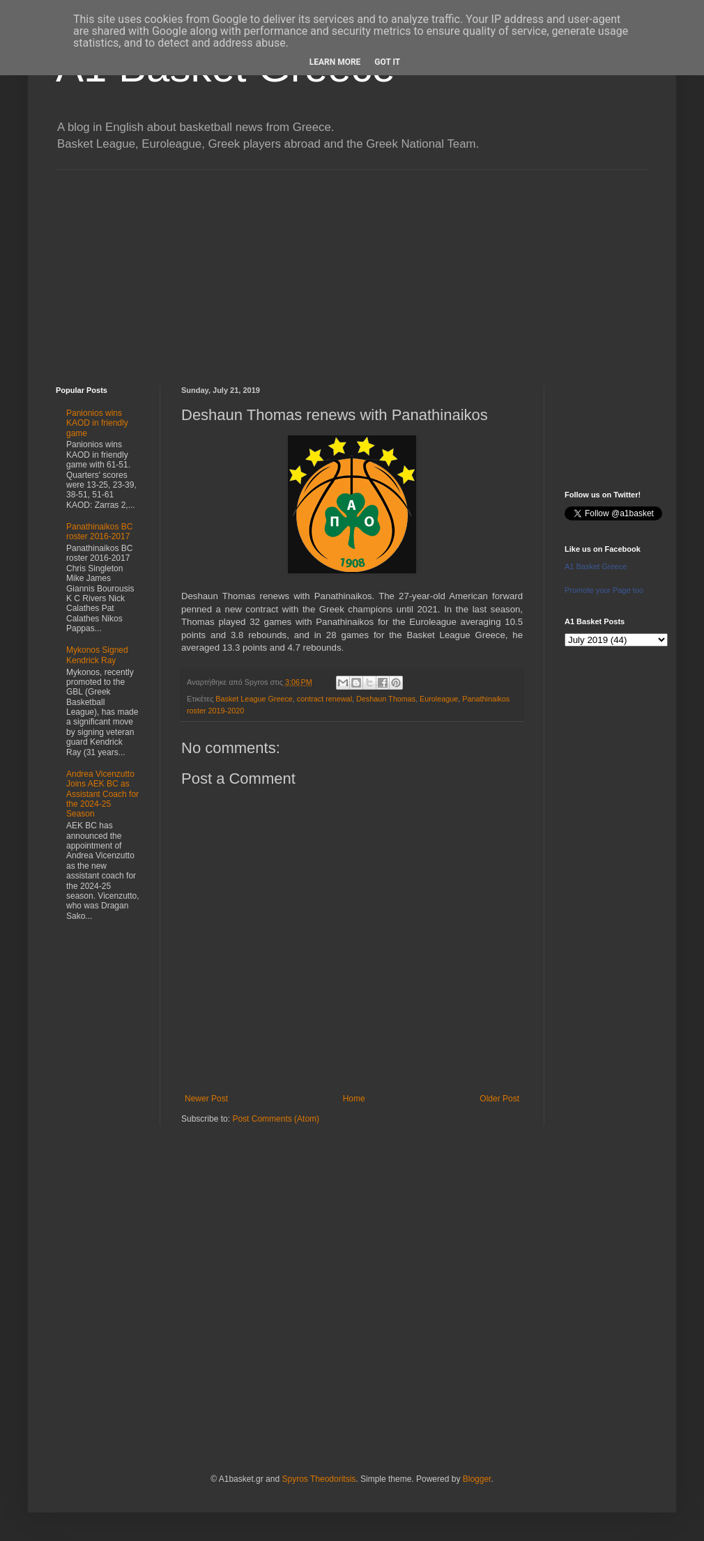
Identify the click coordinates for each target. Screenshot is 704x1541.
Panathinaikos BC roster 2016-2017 (99, 531)
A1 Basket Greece (596, 566)
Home (354, 1099)
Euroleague (439, 699)
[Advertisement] (352, 267)
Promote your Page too (604, 590)
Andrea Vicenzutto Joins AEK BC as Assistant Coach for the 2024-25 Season (102, 794)
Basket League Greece (253, 699)
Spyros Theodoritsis (318, 1479)
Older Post (499, 1099)
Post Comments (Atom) (275, 1119)
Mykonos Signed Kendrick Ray (97, 655)
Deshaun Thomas (385, 699)
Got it (387, 62)
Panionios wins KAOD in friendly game (97, 423)
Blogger (477, 1479)
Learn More (335, 62)
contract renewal (324, 699)
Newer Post (206, 1099)
